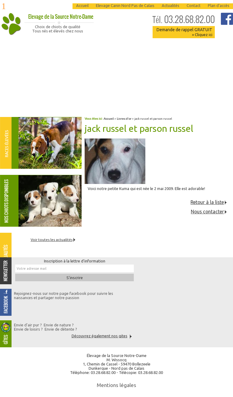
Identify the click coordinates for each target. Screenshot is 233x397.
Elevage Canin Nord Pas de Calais (125, 5)
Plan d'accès (218, 5)
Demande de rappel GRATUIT (184, 32)
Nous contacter (207, 211)
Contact (194, 5)
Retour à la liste (207, 202)
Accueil (82, 5)
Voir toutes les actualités (52, 240)
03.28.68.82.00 (184, 19)
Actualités (170, 5)
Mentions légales (116, 385)
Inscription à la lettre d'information (74, 261)
